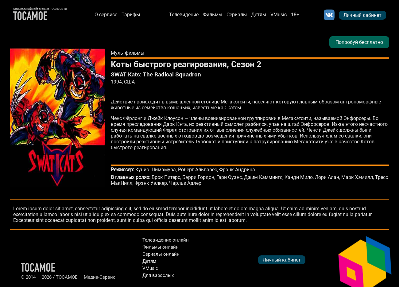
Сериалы (237, 14)
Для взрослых (158, 275)
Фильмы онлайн (160, 247)
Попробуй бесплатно (359, 42)
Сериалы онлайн (161, 254)
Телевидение (184, 14)
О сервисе (106, 14)
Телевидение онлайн (165, 240)
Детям (258, 14)
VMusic (278, 14)
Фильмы (212, 14)
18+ (295, 14)
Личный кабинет (362, 15)
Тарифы (131, 14)
